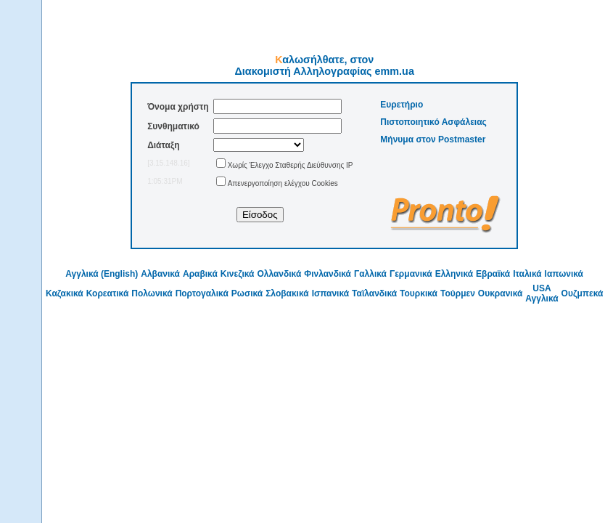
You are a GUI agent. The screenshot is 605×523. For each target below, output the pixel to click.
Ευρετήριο (401, 105)
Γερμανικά (411, 274)
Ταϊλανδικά (374, 293)
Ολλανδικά (279, 274)
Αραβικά (200, 274)
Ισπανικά (330, 293)
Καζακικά (64, 293)
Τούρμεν (457, 293)
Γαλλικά (370, 274)
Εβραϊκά (493, 274)
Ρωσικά (247, 293)
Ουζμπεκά (582, 293)
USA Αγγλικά (541, 293)
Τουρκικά (418, 293)
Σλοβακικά (287, 293)
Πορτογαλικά (202, 293)
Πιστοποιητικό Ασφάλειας (433, 122)
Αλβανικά (160, 274)
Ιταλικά (527, 274)
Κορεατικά (107, 293)
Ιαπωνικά (564, 274)
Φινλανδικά (327, 274)
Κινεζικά (238, 274)
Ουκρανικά (500, 293)
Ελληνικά (454, 274)
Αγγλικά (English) (101, 274)
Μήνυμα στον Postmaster (432, 139)
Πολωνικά (151, 293)
